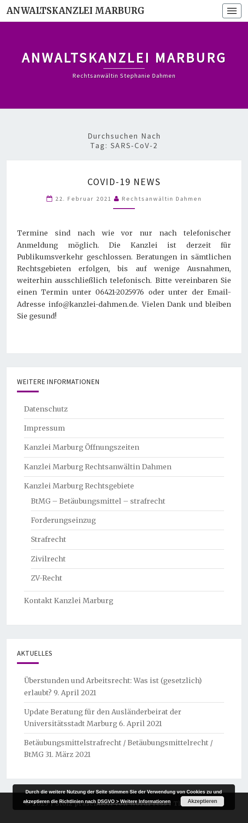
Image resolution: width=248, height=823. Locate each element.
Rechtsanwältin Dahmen (162, 198)
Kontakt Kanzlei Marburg (68, 600)
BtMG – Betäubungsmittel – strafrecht (98, 501)
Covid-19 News (124, 182)
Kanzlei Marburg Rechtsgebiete (79, 485)
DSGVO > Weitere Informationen (134, 801)
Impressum (44, 428)
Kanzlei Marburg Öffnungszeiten (81, 447)
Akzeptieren (202, 801)
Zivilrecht (48, 558)
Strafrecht (48, 539)
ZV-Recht (46, 578)
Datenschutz (46, 409)
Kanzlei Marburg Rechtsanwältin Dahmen (97, 466)
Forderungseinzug (63, 520)
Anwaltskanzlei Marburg (75, 10)
